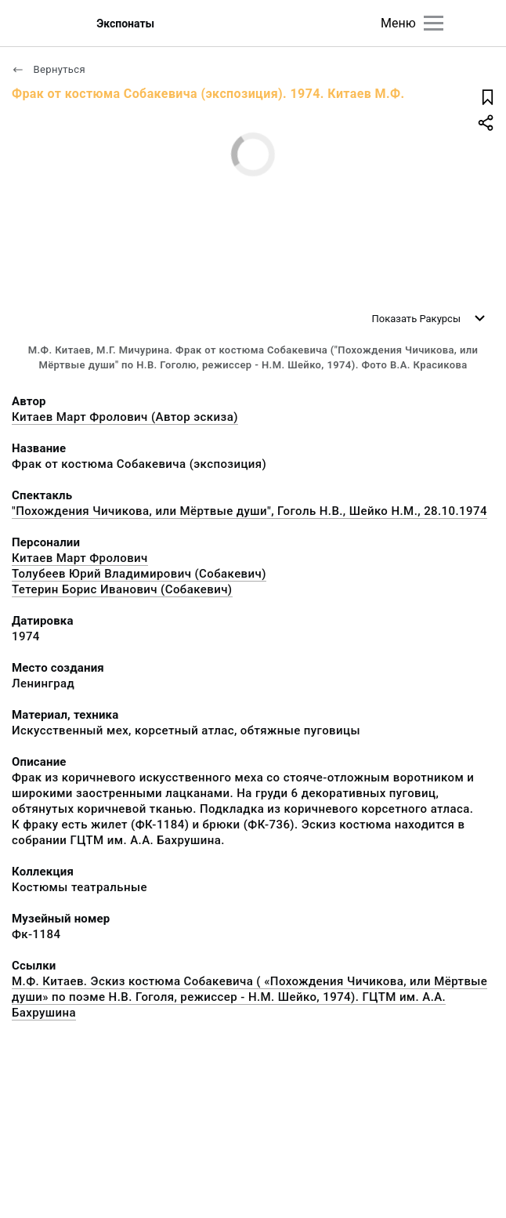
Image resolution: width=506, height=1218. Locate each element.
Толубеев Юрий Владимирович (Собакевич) (139, 574)
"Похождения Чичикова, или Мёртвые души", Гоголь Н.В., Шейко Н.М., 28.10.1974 (249, 511)
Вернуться (48, 69)
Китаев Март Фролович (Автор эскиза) (125, 417)
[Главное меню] (433, 23)
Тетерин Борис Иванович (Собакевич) (122, 589)
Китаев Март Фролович (80, 558)
